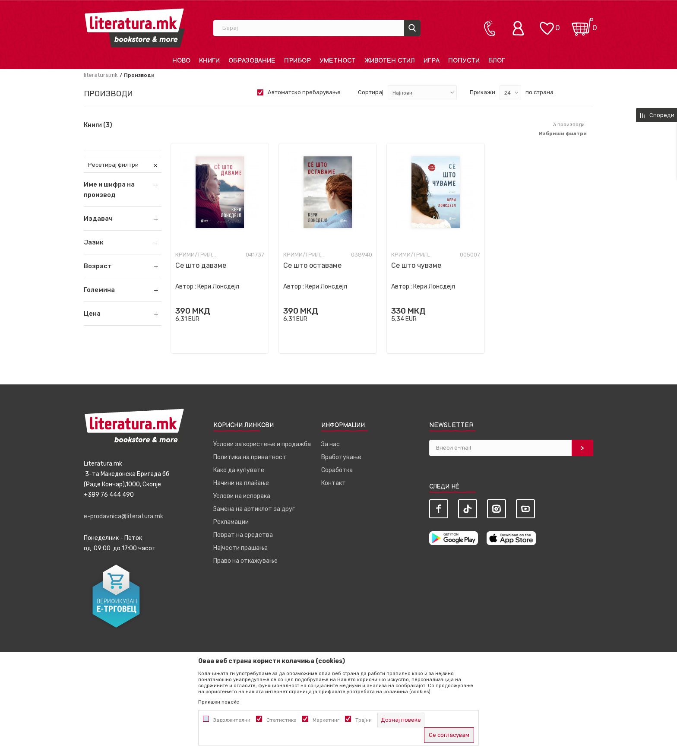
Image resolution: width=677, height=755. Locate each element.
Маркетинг (326, 720)
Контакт (333, 483)
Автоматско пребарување (304, 92)
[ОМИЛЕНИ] (547, 24)
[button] (122, 218)
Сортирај (370, 92)
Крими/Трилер (196, 254)
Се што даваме (200, 265)
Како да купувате (238, 470)
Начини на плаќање (241, 483)
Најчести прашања (240, 548)
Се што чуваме (416, 265)
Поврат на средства (243, 535)
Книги (98, 125)
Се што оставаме (312, 265)
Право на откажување (245, 561)
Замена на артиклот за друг (254, 509)
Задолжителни (231, 720)
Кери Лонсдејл (218, 286)
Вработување (341, 457)
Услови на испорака (241, 496)
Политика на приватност (249, 457)
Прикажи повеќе (218, 701)
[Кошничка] (582, 24)
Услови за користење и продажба (262, 444)
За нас (330, 444)
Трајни (363, 720)
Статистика (281, 720)
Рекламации (231, 522)
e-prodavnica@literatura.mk (123, 516)
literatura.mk (101, 75)
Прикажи (482, 92)
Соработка (337, 470)
